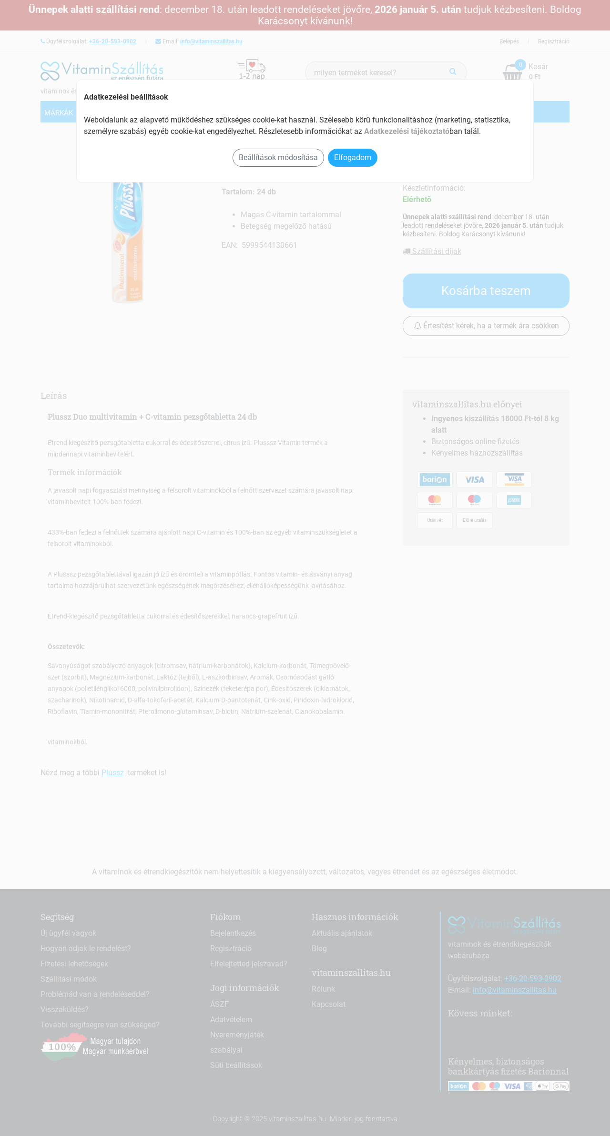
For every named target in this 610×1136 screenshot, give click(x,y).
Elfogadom (352, 157)
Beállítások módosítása (278, 157)
